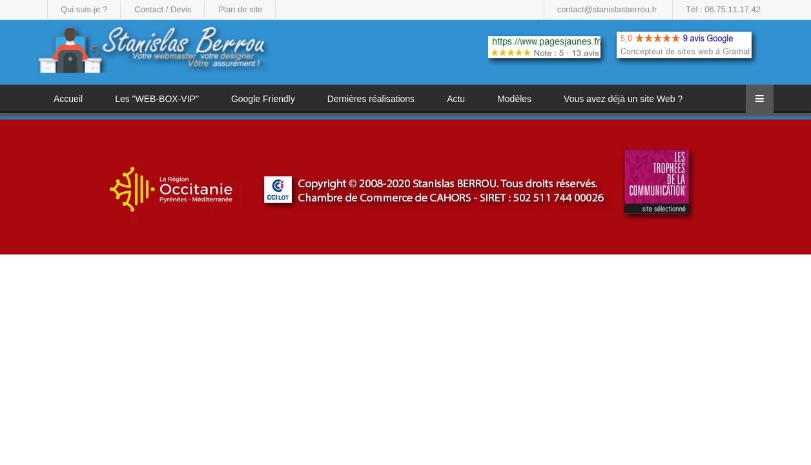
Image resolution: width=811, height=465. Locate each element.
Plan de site (240, 9)
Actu (456, 99)
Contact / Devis (162, 9)
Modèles (514, 99)
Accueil (68, 99)
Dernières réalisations (371, 99)
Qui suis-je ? (84, 9)
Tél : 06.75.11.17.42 (723, 9)
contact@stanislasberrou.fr (607, 9)
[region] (405, 186)
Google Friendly (263, 99)
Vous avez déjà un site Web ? (623, 99)
